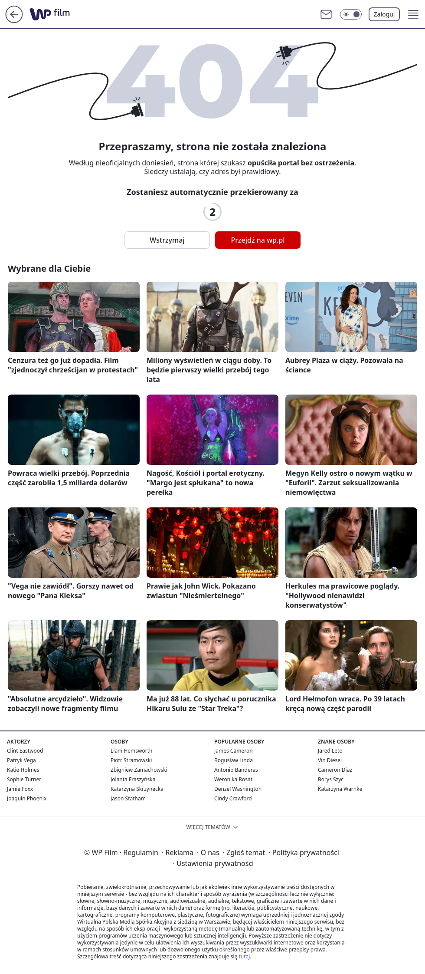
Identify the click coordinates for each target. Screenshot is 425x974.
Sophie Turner (24, 779)
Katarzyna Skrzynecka (137, 789)
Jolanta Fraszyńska (133, 779)
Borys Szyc (330, 779)
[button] (413, 14)
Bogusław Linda (233, 760)
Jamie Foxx (20, 789)
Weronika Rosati (234, 779)
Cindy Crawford (233, 798)
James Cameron (233, 750)
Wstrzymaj (167, 240)
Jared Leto (330, 750)
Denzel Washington (238, 789)
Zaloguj (384, 14)
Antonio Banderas (236, 769)
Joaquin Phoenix (26, 798)
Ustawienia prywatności (213, 863)
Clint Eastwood (25, 750)
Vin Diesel (330, 760)
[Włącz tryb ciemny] (351, 14)
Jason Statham (128, 798)
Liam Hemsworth (131, 750)
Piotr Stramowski (131, 760)
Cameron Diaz (335, 769)
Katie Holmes (23, 769)
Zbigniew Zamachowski (139, 769)
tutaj (244, 956)
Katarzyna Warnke (340, 789)
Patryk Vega (21, 760)
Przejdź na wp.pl (257, 240)
